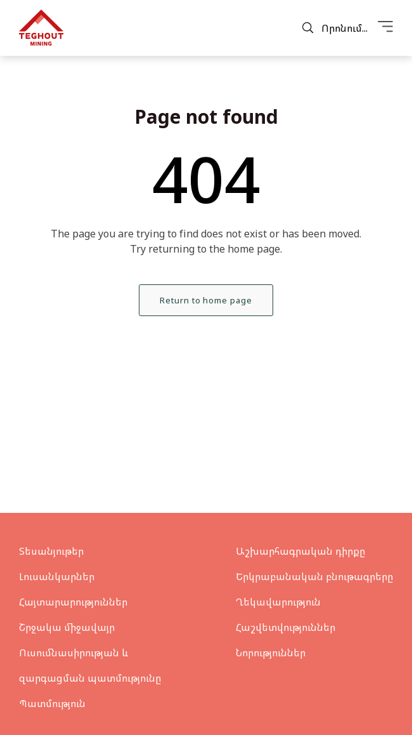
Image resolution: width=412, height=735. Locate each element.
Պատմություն (52, 703)
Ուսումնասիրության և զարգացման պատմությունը (90, 665)
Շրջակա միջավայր (67, 627)
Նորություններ (271, 652)
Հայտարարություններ (73, 602)
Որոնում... (335, 28)
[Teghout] (41, 28)
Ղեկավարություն (278, 602)
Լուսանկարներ (56, 576)
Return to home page (206, 300)
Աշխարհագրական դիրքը (300, 551)
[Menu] (385, 28)
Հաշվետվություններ (285, 627)
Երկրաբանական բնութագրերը (314, 576)
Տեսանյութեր (51, 551)
